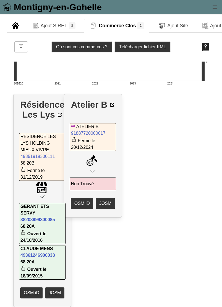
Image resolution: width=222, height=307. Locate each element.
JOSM (55, 292)
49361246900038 (37, 255)
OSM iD (31, 292)
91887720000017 (88, 133)
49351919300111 (37, 156)
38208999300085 (37, 219)
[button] (215, 7)
